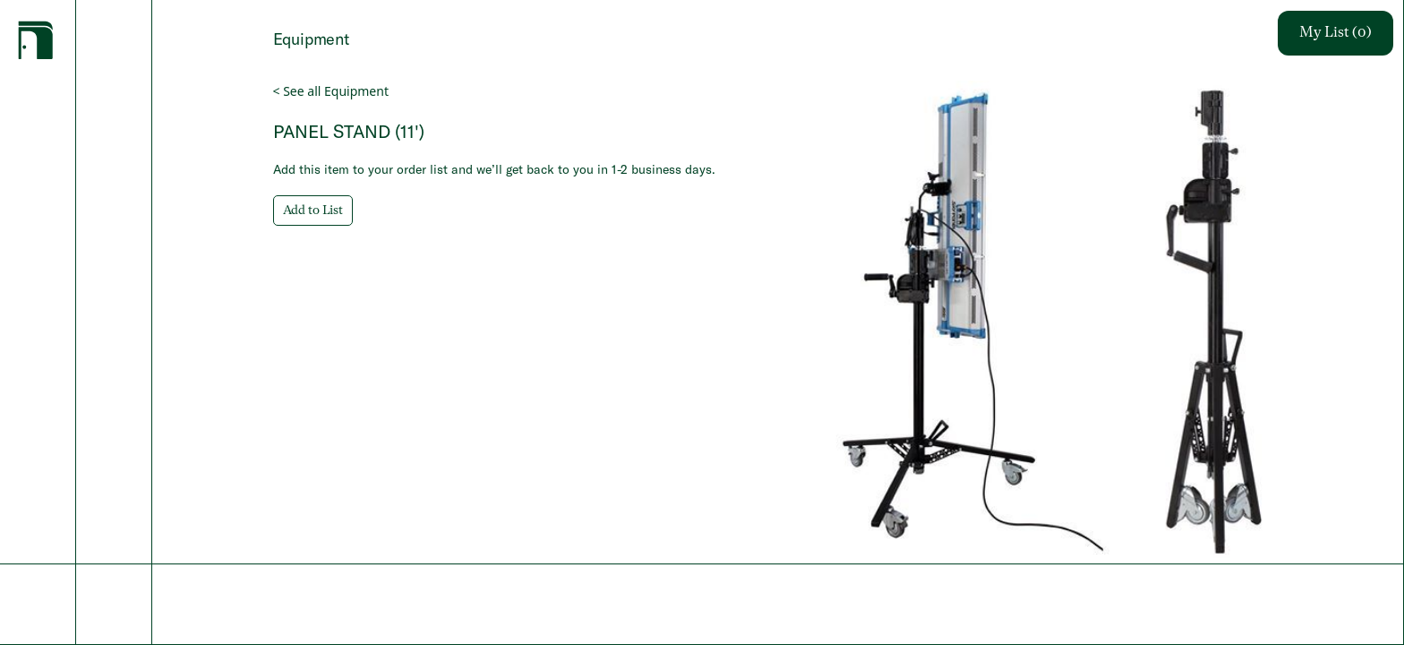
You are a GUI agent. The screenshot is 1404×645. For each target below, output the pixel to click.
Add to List (313, 210)
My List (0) (1335, 33)
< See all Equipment (331, 90)
